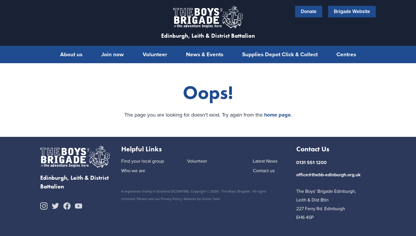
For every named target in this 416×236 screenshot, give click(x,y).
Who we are (133, 171)
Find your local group (142, 161)
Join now (112, 54)
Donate (308, 11)
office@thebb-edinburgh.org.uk (328, 174)
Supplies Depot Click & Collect (280, 54)
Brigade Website (352, 11)
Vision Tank (211, 198)
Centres (346, 54)
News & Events (204, 54)
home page (277, 115)
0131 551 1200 (311, 162)
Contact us (264, 171)
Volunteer (155, 54)
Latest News (265, 161)
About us (71, 54)
